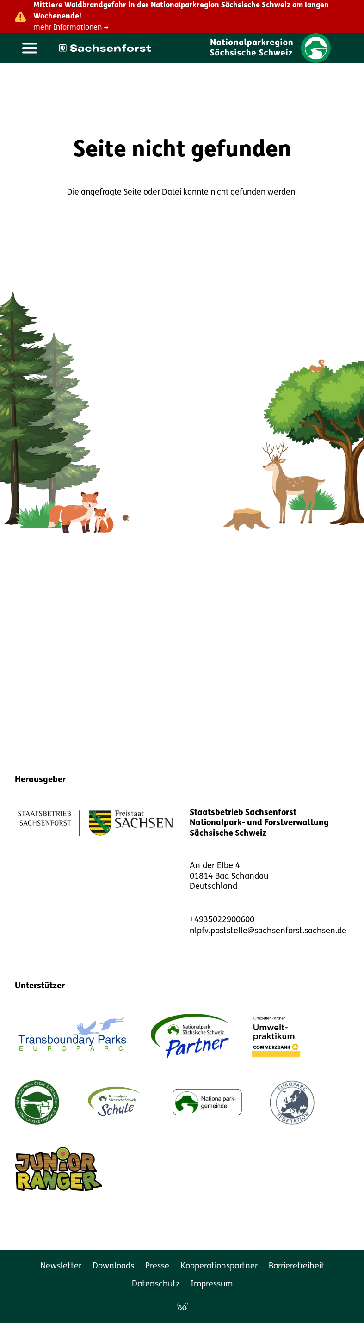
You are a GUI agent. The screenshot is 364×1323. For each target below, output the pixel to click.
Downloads (113, 1266)
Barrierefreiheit (296, 1266)
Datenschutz (155, 1284)
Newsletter (60, 1266)
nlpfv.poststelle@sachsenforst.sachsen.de (268, 931)
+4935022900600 (222, 920)
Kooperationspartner (219, 1266)
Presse (157, 1266)
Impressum (212, 1284)
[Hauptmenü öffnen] (30, 48)
